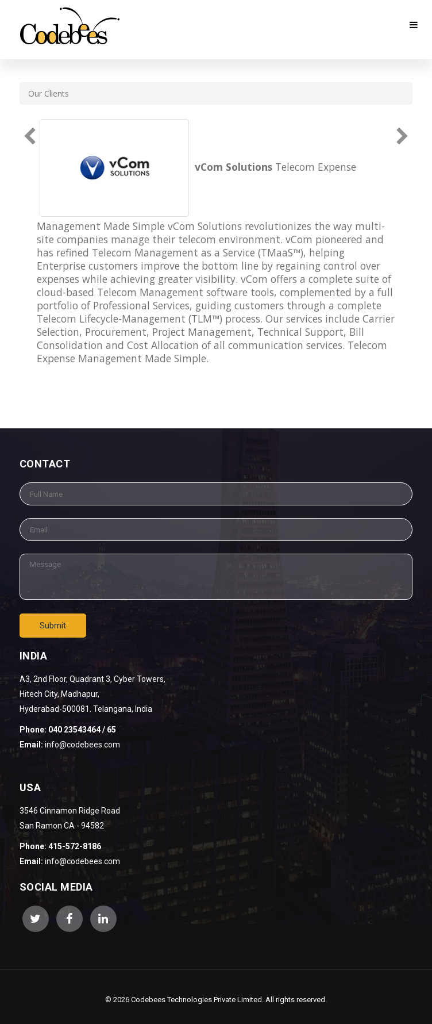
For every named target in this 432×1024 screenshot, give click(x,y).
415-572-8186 (74, 846)
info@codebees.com (82, 861)
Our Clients (48, 93)
